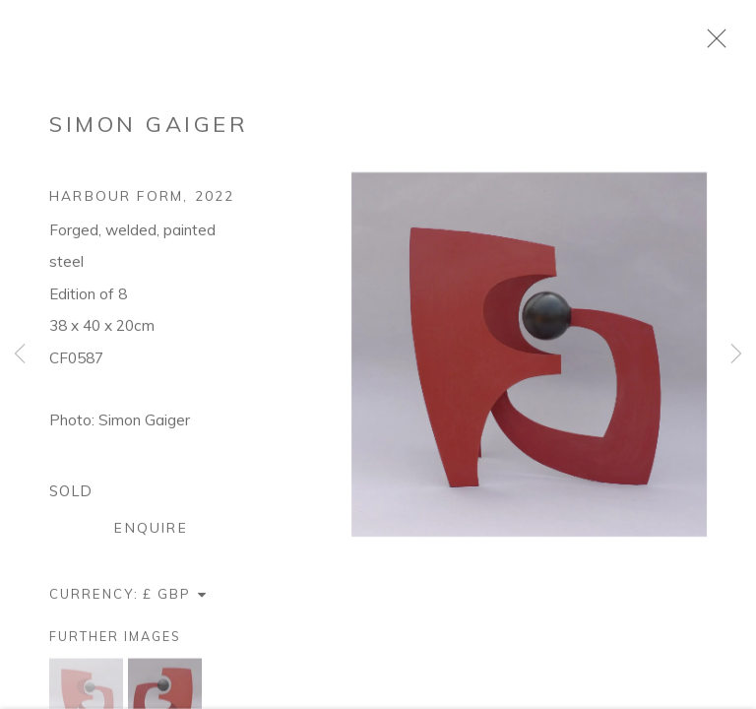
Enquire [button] (150, 539)
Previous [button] (19, 354)
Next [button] (736, 354)
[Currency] (175, 605)
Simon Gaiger (148, 136)
